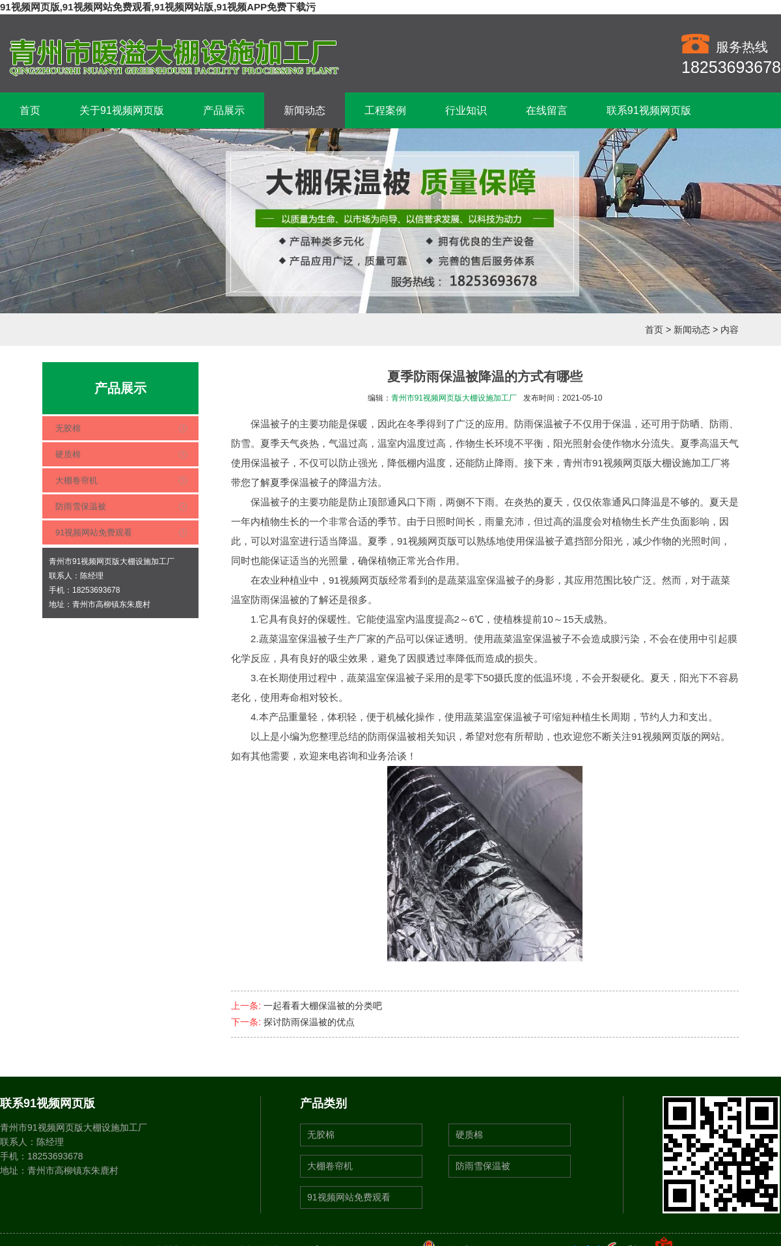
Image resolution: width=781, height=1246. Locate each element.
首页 (30, 110)
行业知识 (466, 110)
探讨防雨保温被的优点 (309, 1022)
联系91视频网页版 (649, 110)
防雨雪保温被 (80, 506)
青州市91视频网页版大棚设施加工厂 (454, 398)
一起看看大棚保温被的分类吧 (323, 1005)
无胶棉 (68, 428)
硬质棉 (68, 454)
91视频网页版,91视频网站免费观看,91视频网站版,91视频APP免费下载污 (158, 6)
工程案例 (385, 110)
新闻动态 (304, 110)
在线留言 (547, 110)
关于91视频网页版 (121, 110)
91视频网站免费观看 (93, 532)
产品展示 (224, 110)
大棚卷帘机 (76, 480)
